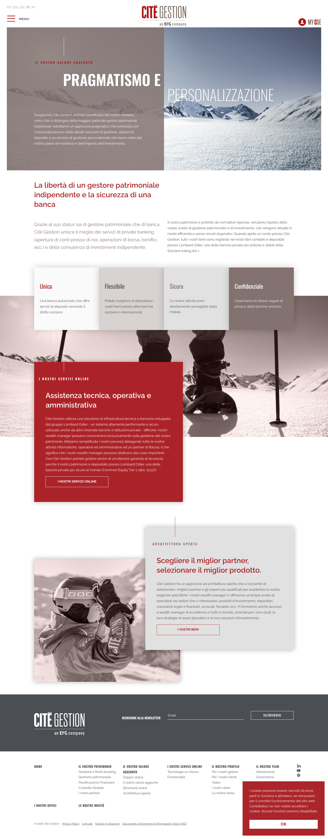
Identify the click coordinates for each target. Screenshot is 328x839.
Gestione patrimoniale (95, 777)
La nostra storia (223, 793)
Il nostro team (267, 766)
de (22, 7)
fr (9, 7)
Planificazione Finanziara (96, 782)
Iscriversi (272, 715)
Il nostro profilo (225, 766)
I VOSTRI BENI (188, 629)
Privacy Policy (70, 823)
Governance (265, 777)
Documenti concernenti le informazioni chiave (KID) (154, 823)
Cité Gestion (164, 14)
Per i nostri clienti (224, 777)
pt (34, 7)
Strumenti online (135, 788)
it (27, 7)
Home (38, 766)
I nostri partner (89, 793)
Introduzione (265, 772)
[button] (250, 814)
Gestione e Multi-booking (97, 772)
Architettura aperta (137, 793)
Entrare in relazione (107, 823)
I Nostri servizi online (77, 481)
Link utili (87, 823)
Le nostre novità (91, 805)
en (15, 7)
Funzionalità (176, 777)
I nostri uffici (45, 805)
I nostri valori (221, 788)
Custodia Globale (91, 788)
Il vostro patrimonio (95, 766)
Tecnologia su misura (183, 772)
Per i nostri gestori (225, 772)
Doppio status (133, 777)
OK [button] (284, 824)
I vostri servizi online (184, 766)
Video (216, 782)
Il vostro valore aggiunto (140, 782)
